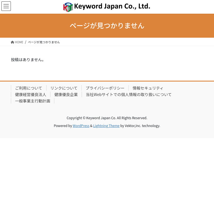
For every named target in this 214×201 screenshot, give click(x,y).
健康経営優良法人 (30, 94)
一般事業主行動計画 (32, 101)
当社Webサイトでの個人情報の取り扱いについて (129, 94)
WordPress (81, 125)
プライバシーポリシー (105, 88)
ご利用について (28, 88)
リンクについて (64, 88)
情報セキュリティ (148, 88)
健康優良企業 (66, 94)
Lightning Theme (106, 125)
